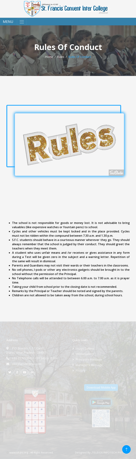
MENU (8, 21)
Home (49, 57)
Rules (60, 57)
